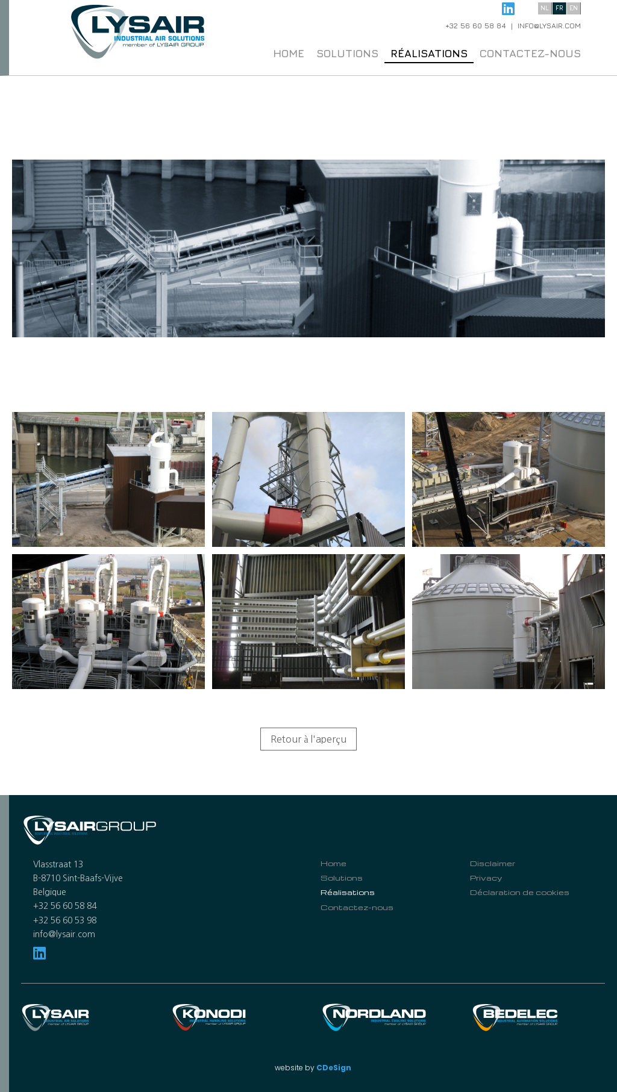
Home (288, 53)
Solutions (347, 53)
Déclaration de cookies (519, 892)
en (573, 7)
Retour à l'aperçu (308, 739)
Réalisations (429, 53)
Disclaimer (492, 863)
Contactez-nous (530, 53)
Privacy (486, 877)
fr (559, 7)
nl (544, 7)
